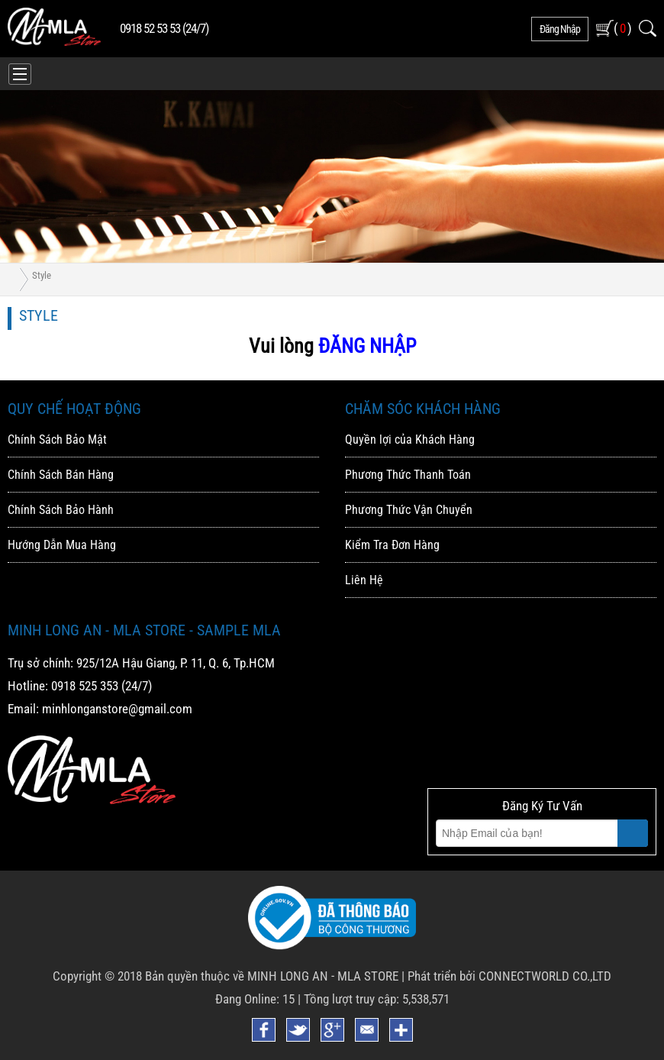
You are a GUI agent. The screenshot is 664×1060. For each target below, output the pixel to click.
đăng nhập (560, 29)
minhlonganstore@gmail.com (117, 708)
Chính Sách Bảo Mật (57, 439)
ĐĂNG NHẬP (367, 345)
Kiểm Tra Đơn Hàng (392, 545)
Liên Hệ (364, 580)
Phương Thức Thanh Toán (408, 474)
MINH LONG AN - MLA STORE (322, 976)
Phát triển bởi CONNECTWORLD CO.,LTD (509, 976)
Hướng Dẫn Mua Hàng (62, 545)
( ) (622, 28)
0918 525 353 (84, 685)
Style (41, 275)
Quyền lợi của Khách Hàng (410, 439)
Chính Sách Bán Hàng (61, 474)
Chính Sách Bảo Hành (61, 510)
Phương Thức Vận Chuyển (408, 510)
